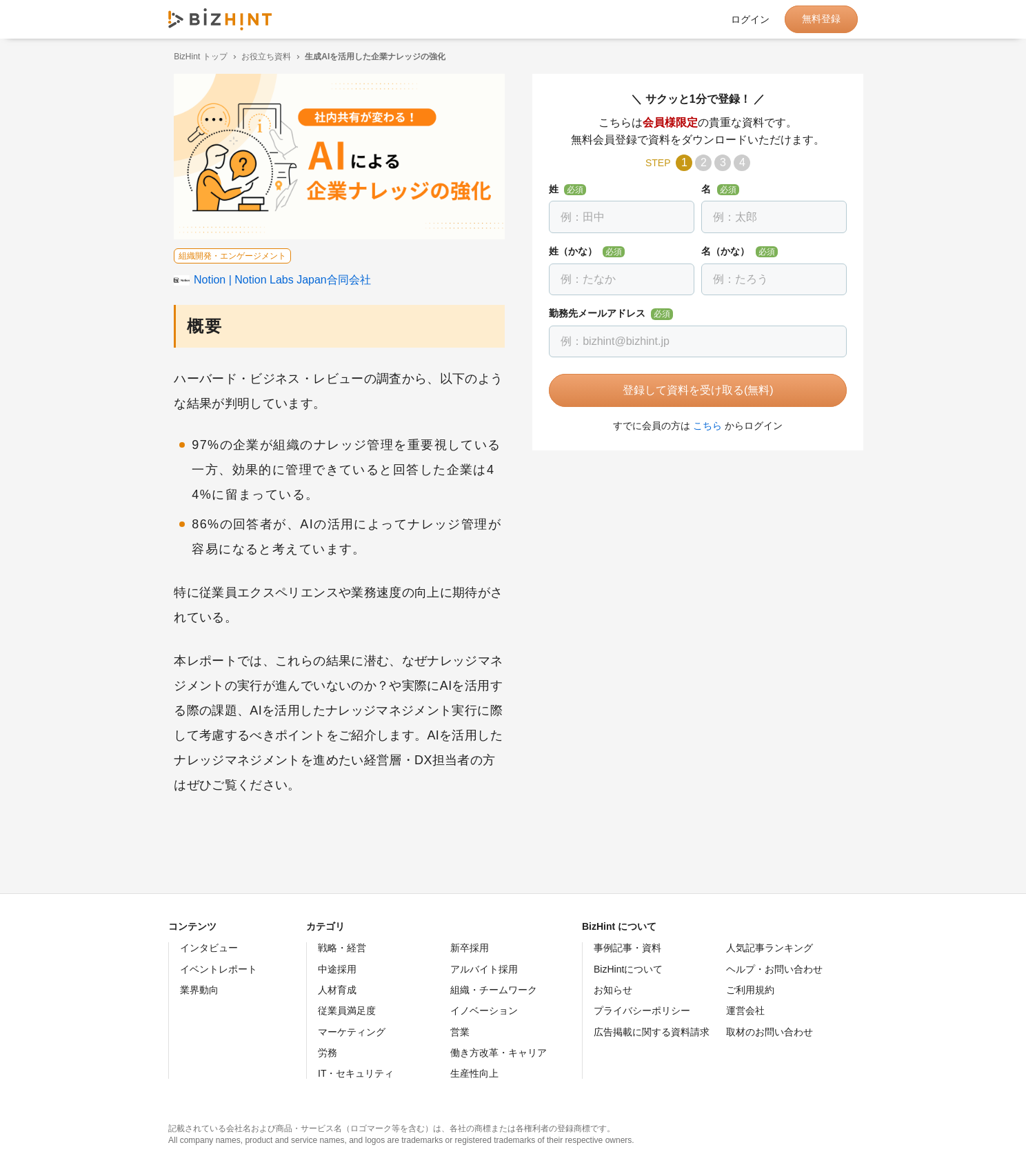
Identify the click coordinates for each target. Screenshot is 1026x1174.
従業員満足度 (347, 1010)
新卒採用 (469, 947)
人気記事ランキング (769, 947)
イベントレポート (218, 969)
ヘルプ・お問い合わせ (774, 969)
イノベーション (484, 1010)
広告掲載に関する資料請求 (652, 1031)
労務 (327, 1052)
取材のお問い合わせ (769, 1031)
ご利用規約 (750, 989)
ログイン (750, 19)
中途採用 (337, 969)
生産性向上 (474, 1073)
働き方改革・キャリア (498, 1052)
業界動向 (199, 989)
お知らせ (613, 989)
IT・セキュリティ (356, 1073)
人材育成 (337, 989)
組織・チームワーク (493, 989)
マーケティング (351, 1031)
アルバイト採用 (484, 969)
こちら (701, 425)
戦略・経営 (342, 947)
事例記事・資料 (627, 947)
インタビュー (209, 947)
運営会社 (745, 1010)
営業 (460, 1031)
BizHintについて (628, 969)
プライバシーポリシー (642, 1010)
